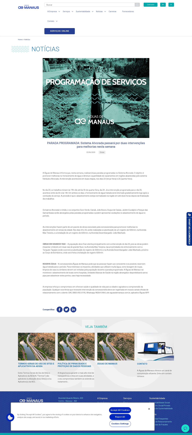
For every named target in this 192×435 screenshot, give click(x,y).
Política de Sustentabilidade (161, 391)
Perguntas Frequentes (158, 401)
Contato (153, 396)
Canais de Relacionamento (160, 404)
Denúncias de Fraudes (158, 407)
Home (20, 21)
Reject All (120, 417)
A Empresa (102, 380)
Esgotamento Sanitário (133, 388)
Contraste (150, 5)
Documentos (128, 394)
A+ (163, 5)
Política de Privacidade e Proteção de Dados (96, 431)
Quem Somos (103, 385)
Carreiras (106, 12)
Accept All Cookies (120, 410)
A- (171, 5)
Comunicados (103, 398)
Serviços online (159, 12)
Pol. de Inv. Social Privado (159, 388)
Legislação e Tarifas (131, 391)
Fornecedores (121, 12)
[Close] (149, 409)
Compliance (102, 388)
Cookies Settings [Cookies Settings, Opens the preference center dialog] (120, 424)
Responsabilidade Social (159, 385)
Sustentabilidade (157, 380)
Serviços (127, 380)
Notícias (27, 21)
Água (125, 385)
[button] (10, 417)
